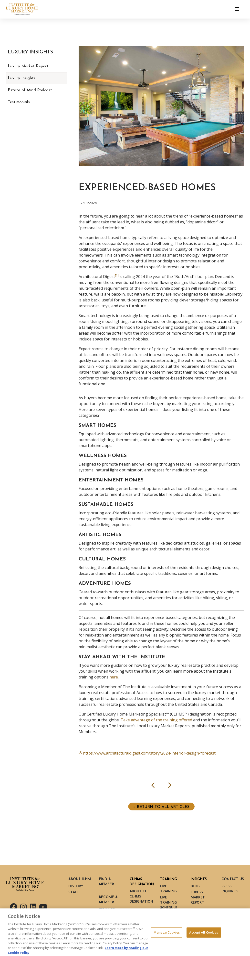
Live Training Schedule (168, 902)
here (113, 677)
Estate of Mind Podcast (30, 90)
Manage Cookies (167, 934)
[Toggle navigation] (236, 9)
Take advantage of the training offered (156, 720)
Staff (73, 892)
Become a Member (108, 900)
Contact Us (232, 879)
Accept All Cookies (203, 934)
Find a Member (106, 881)
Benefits (107, 909)
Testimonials (19, 102)
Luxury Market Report (28, 66)
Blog (195, 886)
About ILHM (79, 879)
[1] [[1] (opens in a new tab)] (117, 275)
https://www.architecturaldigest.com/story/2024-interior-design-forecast (149, 753)
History (75, 886)
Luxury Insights (21, 78)
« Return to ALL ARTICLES (161, 807)
